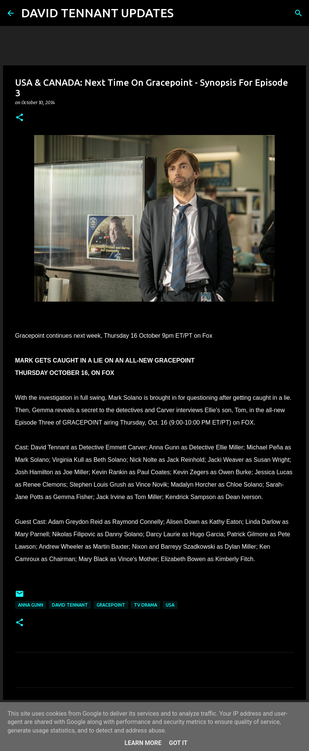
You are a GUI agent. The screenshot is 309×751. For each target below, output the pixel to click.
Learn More (142, 742)
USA (170, 604)
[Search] (184, 13)
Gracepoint (111, 604)
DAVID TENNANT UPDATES (97, 13)
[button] (19, 118)
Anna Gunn (30, 604)
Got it (178, 742)
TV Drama (145, 604)
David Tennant (70, 604)
